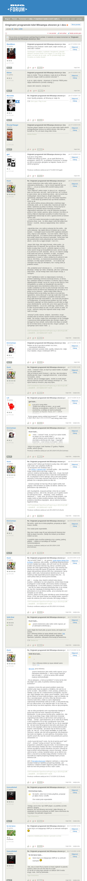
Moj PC (9, 67)
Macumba (10, 96)
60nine (9, 73)
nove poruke (66, 19)
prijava (32, 19)
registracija (39, 19)
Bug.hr (7, 19)
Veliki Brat (11, 617)
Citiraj (75, 49)
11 (30, 90)
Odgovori (75, 47)
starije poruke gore (75, 33)
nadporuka (76, 338)
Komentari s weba (25, 19)
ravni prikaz (63, 33)
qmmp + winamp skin (38, 469)
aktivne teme (48, 19)
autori (73, 19)
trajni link (77, 67)
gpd (8, 154)
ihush (9, 181)
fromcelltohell (12, 787)
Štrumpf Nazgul (13, 125)
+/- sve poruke (51, 33)
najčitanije (57, 19)
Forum (14, 19)
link (64, 634)
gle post (31, 669)
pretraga (79, 19)
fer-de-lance (11, 826)
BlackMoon (11, 44)
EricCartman (11, 343)
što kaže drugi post (38, 761)
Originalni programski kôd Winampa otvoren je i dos (46, 44)
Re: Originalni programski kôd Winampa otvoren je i (46, 96)
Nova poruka (76, 24)
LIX (8, 398)
